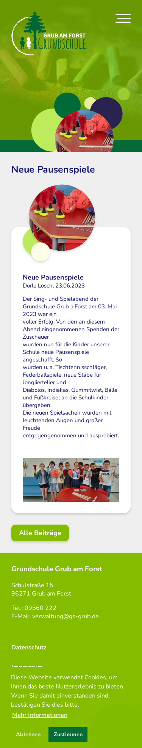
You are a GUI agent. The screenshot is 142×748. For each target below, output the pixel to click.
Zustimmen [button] (68, 734)
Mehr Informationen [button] (39, 715)
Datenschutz (29, 647)
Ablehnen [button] (28, 734)
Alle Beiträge (40, 532)
